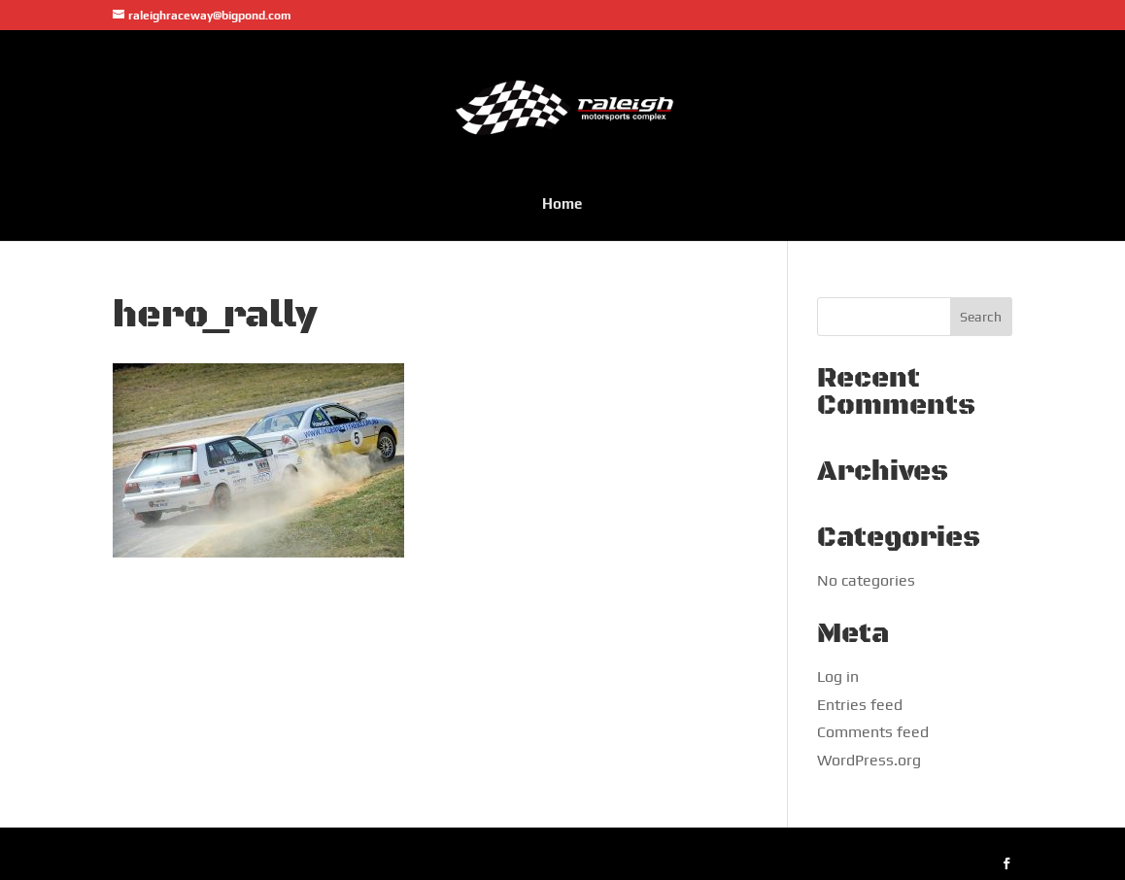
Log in (838, 676)
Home (562, 203)
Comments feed (873, 732)
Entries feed (860, 704)
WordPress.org (869, 760)
